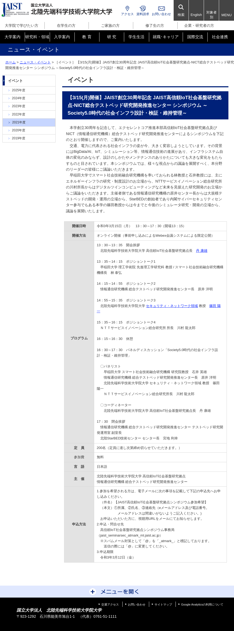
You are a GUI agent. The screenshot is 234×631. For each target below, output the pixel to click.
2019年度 (19, 138)
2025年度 (19, 90)
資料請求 (142, 14)
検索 (181, 15)
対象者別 (211, 14)
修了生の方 (154, 25)
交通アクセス (110, 604)
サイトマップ (163, 604)
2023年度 (19, 106)
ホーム (10, 62)
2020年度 (19, 130)
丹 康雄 (201, 251)
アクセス (127, 14)
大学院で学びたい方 (21, 25)
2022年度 (19, 114)
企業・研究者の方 (199, 25)
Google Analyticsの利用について (202, 604)
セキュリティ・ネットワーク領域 (172, 306)
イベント (15, 81)
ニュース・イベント (35, 62)
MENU (227, 15)
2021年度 (19, 122)
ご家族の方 (110, 25)
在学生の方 (66, 25)
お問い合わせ (161, 14)
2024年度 (19, 98)
